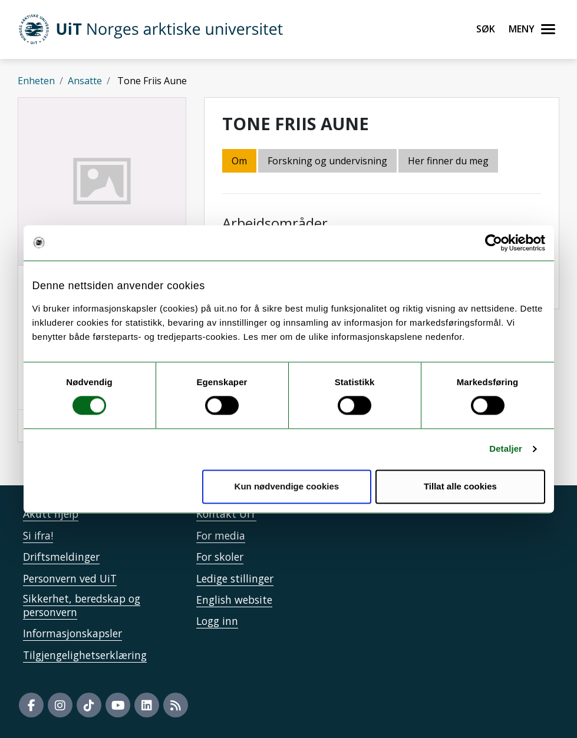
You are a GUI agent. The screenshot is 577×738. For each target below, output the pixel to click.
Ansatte (85, 80)
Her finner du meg (448, 160)
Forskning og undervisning (327, 160)
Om (239, 160)
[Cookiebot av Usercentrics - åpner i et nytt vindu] (493, 242)
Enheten (36, 80)
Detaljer (505, 449)
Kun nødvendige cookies (287, 486)
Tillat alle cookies (460, 486)
